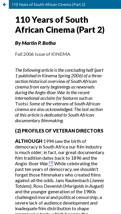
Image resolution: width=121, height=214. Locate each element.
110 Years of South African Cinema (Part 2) (48, 4)
